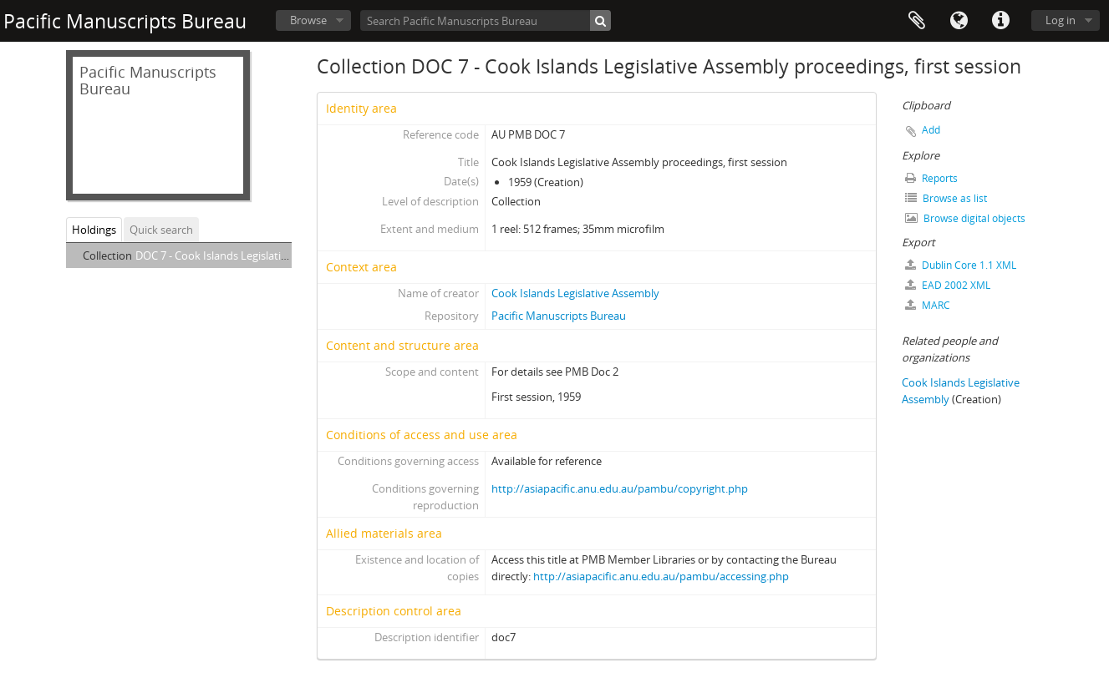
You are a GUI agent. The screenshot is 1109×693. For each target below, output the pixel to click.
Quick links (1000, 21)
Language (958, 21)
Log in (1060, 20)
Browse (308, 20)
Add (931, 130)
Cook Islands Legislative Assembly (575, 293)
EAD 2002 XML (947, 285)
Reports (931, 178)
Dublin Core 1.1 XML (960, 265)
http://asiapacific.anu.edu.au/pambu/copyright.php (619, 488)
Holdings (94, 229)
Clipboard (917, 21)
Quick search (161, 229)
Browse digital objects (965, 218)
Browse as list (946, 198)
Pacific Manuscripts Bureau (558, 315)
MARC (927, 305)
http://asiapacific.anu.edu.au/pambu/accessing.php (661, 576)
